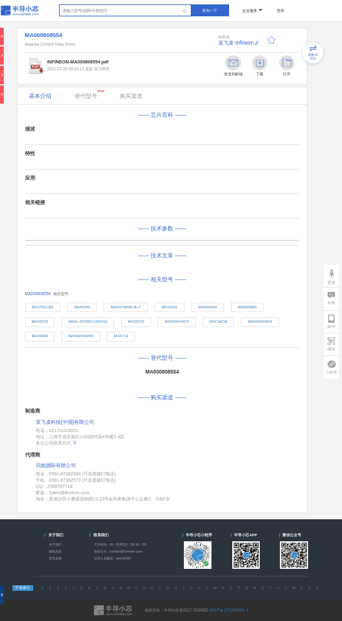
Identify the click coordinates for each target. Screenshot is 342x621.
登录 (280, 10)
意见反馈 (55, 558)
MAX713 (121, 336)
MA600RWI (247, 307)
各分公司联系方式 (56, 443)
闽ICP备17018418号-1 (228, 610)
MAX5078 (40, 321)
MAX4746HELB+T (125, 307)
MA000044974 (176, 321)
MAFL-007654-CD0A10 (87, 321)
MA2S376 (136, 321)
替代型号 (89, 94)
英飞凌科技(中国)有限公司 (65, 422)
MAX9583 (40, 336)
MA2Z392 (169, 307)
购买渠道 (131, 96)
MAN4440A (207, 307)
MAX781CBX (43, 307)
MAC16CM (219, 321)
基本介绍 (40, 96)
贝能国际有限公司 (56, 465)
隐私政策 (55, 551)
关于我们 (55, 544)
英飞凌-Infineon (236, 43)
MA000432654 (260, 321)
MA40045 (82, 307)
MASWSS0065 (80, 336)
